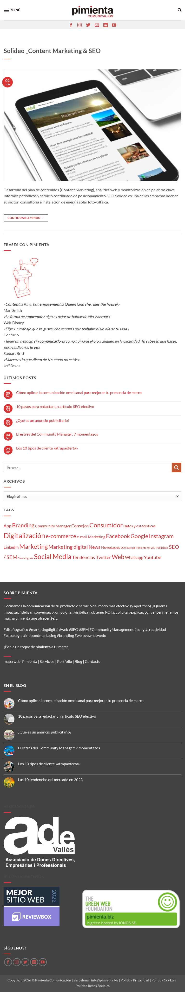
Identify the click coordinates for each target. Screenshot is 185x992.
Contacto (92, 661)
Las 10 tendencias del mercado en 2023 (50, 779)
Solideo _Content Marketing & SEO (52, 50)
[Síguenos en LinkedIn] (105, 25)
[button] (12, 10)
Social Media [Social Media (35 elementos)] (52, 557)
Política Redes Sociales (93, 986)
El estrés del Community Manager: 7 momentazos (57, 434)
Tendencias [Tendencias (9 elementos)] (83, 557)
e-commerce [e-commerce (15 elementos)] (61, 536)
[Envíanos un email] (97, 25)
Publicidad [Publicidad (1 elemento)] (162, 547)
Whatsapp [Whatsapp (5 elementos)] (134, 557)
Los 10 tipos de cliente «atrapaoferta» (47, 448)
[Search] (179, 10)
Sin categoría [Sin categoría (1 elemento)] (25, 558)
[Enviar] (176, 467)
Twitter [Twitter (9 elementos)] (103, 557)
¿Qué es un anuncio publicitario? (42, 420)
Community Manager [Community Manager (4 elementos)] (53, 526)
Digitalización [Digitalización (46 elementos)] (24, 535)
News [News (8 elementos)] (94, 547)
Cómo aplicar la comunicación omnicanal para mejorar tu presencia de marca (79, 392)
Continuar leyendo (25, 218)
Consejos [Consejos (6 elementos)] (80, 525)
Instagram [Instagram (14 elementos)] (161, 536)
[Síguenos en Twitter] (88, 25)
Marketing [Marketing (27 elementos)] (33, 546)
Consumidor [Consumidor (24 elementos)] (106, 525)
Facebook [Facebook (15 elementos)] (118, 536)
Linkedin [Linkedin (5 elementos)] (11, 547)
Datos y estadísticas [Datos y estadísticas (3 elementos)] (139, 526)
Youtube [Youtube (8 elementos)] (152, 557)
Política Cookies (164, 980)
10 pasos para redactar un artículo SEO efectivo (55, 406)
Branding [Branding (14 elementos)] (23, 525)
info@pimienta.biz (104, 980)
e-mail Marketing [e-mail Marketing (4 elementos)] (91, 536)
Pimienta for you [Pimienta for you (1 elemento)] (145, 547)
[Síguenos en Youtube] (114, 25)
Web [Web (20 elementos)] (118, 556)
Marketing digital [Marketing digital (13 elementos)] (68, 546)
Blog (78, 661)
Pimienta (29, 661)
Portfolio (64, 661)
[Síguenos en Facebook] (71, 25)
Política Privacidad (135, 980)
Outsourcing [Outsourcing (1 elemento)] (128, 547)
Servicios (47, 661)
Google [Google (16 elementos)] (139, 536)
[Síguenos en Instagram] (79, 25)
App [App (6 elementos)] (7, 525)
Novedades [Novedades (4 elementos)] (110, 547)
